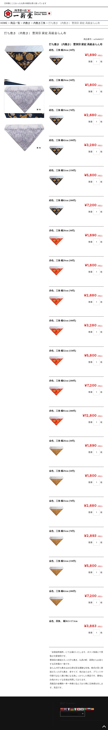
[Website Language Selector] (72, 713)
